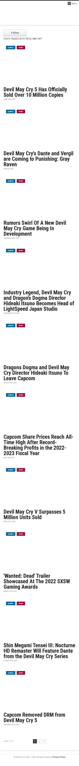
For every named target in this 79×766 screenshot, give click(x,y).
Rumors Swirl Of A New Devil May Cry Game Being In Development (35, 228)
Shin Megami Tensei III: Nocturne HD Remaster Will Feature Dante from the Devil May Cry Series (39, 650)
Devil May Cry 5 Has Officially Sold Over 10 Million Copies (35, 92)
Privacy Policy (58, 757)
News (20, 47)
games (11, 47)
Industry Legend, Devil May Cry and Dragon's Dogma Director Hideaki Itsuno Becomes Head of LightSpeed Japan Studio (39, 300)
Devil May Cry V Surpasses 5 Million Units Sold (34, 514)
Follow (15, 32)
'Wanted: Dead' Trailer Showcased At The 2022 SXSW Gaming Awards (37, 581)
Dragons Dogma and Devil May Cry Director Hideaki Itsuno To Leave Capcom (36, 372)
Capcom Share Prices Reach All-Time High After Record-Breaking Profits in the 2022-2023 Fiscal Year (38, 445)
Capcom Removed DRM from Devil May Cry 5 (34, 717)
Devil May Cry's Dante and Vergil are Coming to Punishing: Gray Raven (38, 159)
